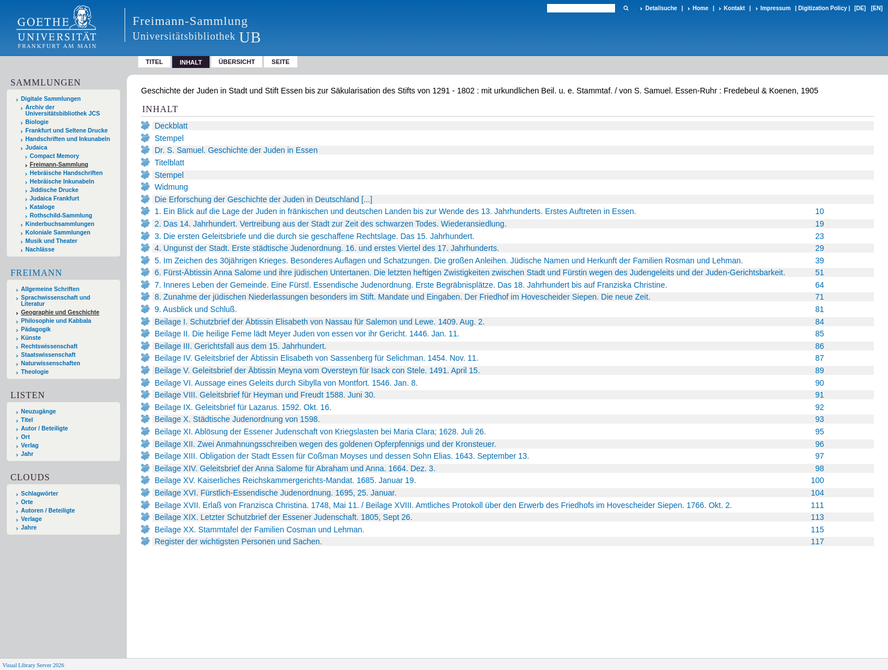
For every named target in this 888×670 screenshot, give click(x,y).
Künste (31, 338)
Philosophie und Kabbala (56, 321)
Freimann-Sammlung (59, 164)
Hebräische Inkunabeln (62, 181)
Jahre (29, 527)
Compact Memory (54, 156)
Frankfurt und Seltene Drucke (66, 130)
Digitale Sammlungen (51, 99)
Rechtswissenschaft (49, 346)
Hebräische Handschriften (66, 173)
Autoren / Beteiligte (48, 510)
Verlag (30, 445)
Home (700, 8)
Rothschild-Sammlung (61, 215)
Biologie (37, 122)
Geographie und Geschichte (60, 312)
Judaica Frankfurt (54, 198)
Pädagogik (36, 329)
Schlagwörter (39, 493)
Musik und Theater (51, 241)
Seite (281, 61)
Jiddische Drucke (54, 190)
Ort (25, 437)
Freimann (36, 273)
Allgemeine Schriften (50, 289)
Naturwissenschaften (50, 363)
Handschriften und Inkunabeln (67, 139)
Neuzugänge (38, 411)
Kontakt (734, 8)
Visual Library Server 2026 (33, 665)
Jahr (27, 454)
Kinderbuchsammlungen (60, 224)
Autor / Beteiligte (44, 428)
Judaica (36, 147)
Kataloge (42, 207)
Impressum (776, 8)
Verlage (31, 519)
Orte (27, 502)
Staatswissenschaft (48, 355)
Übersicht (237, 61)
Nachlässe (39, 249)
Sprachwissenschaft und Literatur (55, 301)
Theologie (35, 372)
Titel (154, 61)
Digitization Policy (822, 8)
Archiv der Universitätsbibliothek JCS (62, 110)
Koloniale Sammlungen (58, 232)
